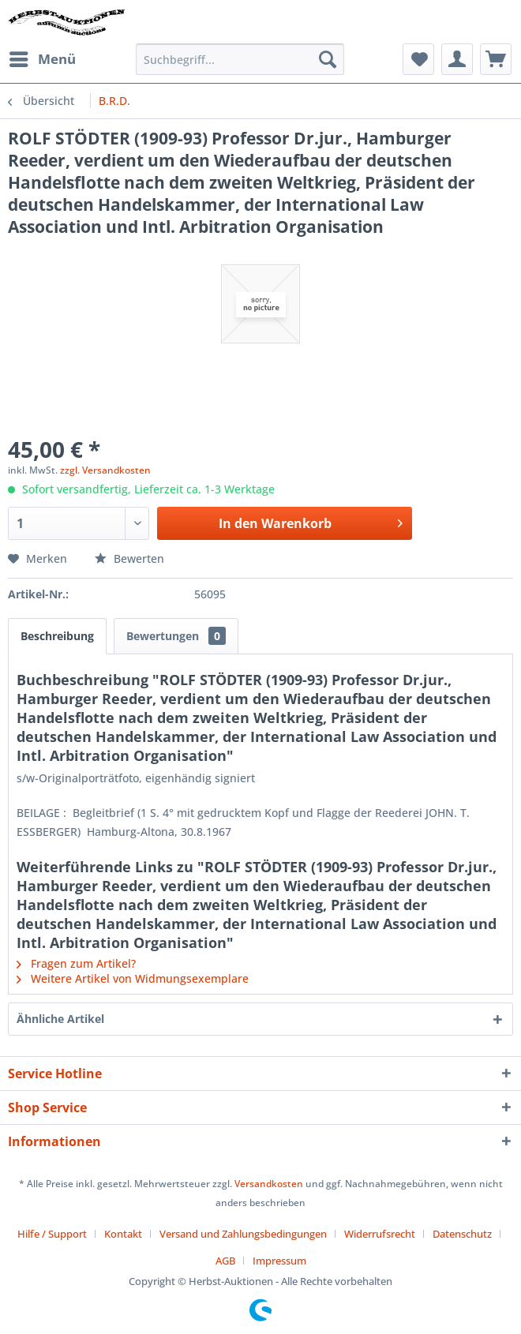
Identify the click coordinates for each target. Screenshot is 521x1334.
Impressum (279, 1260)
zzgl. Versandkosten (105, 470)
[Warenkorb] (496, 59)
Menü (42, 57)
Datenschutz (462, 1234)
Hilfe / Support (52, 1234)
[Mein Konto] (457, 59)
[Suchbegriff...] (240, 59)
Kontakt (123, 1234)
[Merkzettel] (418, 59)
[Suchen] (327, 59)
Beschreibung (57, 635)
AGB (225, 1260)
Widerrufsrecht (379, 1234)
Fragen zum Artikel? (76, 963)
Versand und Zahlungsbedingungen (243, 1234)
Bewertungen (176, 636)
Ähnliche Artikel (60, 1018)
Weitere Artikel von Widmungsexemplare (133, 978)
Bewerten (129, 558)
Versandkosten (268, 1183)
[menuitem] (42, 59)
